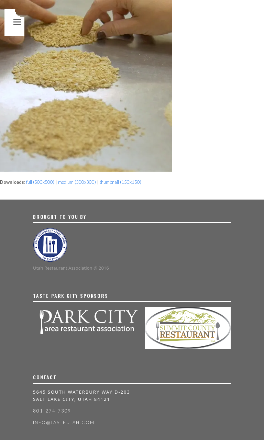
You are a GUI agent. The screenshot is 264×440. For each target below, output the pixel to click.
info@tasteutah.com (64, 422)
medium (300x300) (77, 182)
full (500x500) (40, 182)
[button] (17, 22)
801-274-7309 (52, 411)
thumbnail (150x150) (120, 182)
